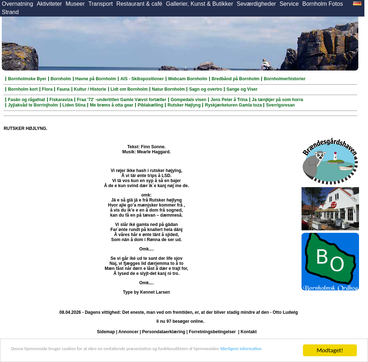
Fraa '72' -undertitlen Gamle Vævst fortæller (121, 100)
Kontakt (249, 331)
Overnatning (17, 4)
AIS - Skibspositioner (142, 79)
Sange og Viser (241, 89)
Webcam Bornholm (187, 79)
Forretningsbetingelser (212, 331)
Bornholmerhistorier (284, 79)
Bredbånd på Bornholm (235, 79)
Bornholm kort (23, 89)
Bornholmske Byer (27, 79)
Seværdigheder (256, 4)
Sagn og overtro (205, 89)
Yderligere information (38, 353)
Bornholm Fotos (322, 4)
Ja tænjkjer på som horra (277, 100)
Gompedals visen (188, 100)
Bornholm (61, 79)
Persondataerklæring (163, 331)
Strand (10, 12)
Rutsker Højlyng (184, 105)
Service (289, 4)
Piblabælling (150, 105)
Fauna (63, 89)
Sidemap (106, 331)
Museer (74, 4)
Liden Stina (74, 105)
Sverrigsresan (280, 105)
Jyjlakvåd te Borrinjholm (33, 105)
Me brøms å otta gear (111, 105)
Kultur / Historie (90, 89)
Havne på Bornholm (95, 79)
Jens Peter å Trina (229, 100)
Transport (100, 4)
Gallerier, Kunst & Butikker (199, 4)
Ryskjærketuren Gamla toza (233, 105)
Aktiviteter (49, 4)
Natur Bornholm (168, 89)
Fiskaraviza (61, 100)
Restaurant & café (139, 4)
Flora (47, 89)
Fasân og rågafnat (26, 100)
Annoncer (128, 331)
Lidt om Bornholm (129, 89)
